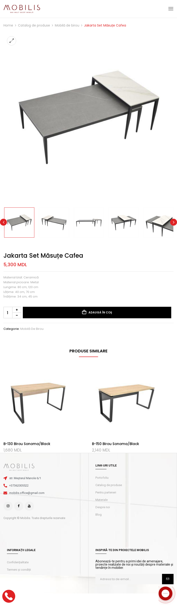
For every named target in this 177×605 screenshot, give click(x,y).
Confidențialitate (18, 562)
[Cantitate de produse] (12, 312)
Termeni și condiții (19, 569)
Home (8, 25)
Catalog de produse (34, 25)
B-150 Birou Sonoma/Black (115, 443)
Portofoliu (102, 477)
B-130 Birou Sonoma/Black (26, 443)
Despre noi (102, 507)
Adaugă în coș (100, 312)
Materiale (101, 500)
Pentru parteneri (105, 492)
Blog (98, 514)
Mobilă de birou (67, 25)
